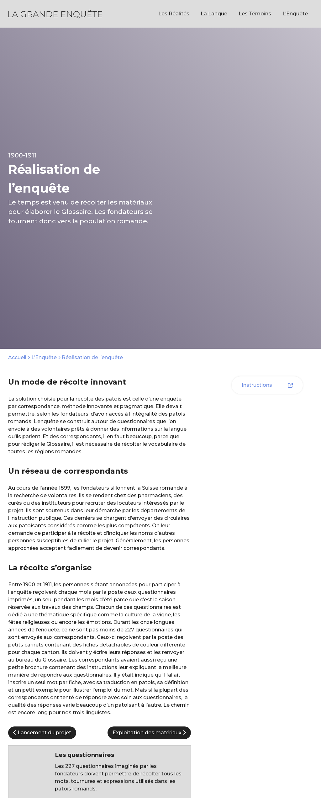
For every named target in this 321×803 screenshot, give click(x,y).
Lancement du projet (42, 733)
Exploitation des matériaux (149, 733)
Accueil (17, 357)
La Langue (214, 14)
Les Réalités (173, 14)
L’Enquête (295, 14)
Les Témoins (255, 14)
